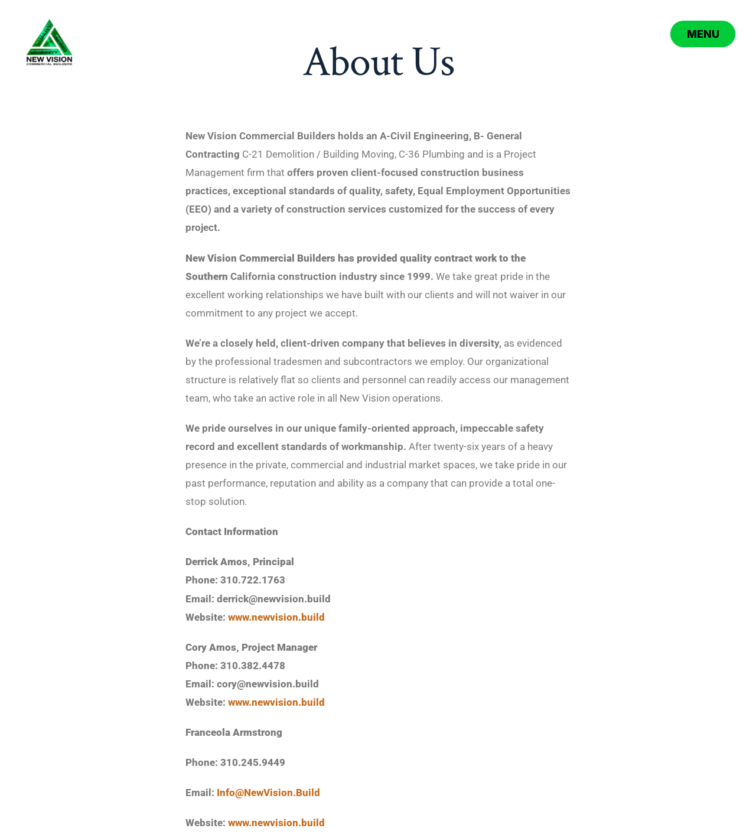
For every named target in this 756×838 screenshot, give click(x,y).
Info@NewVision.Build (268, 792)
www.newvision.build (276, 617)
